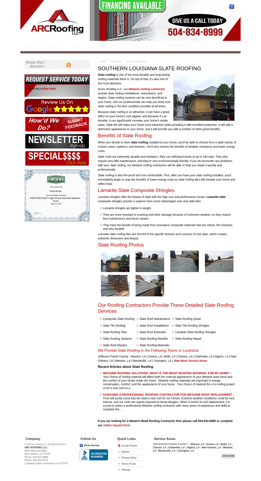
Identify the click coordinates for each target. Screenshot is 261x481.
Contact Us (208, 46)
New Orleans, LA (211, 447)
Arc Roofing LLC (35, 447)
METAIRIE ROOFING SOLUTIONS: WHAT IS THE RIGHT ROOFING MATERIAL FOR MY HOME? (166, 373)
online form (48, 88)
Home (30, 46)
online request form (116, 425)
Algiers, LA (193, 447)
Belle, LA (226, 444)
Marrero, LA (197, 444)
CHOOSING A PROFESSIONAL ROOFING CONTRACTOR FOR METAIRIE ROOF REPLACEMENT (167, 394)
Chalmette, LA (176, 447)
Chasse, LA (159, 447)
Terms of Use (128, 463)
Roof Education (110, 46)
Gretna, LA (212, 444)
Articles (125, 451)
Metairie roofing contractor (147, 89)
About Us (53, 46)
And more (228, 456)
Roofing (78, 46)
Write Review (91, 445)
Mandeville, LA (166, 450)
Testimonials (176, 46)
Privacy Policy (129, 457)
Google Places (129, 445)
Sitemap (125, 469)
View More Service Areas (190, 360)
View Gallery (144, 46)
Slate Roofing (136, 61)
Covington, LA (185, 450)
